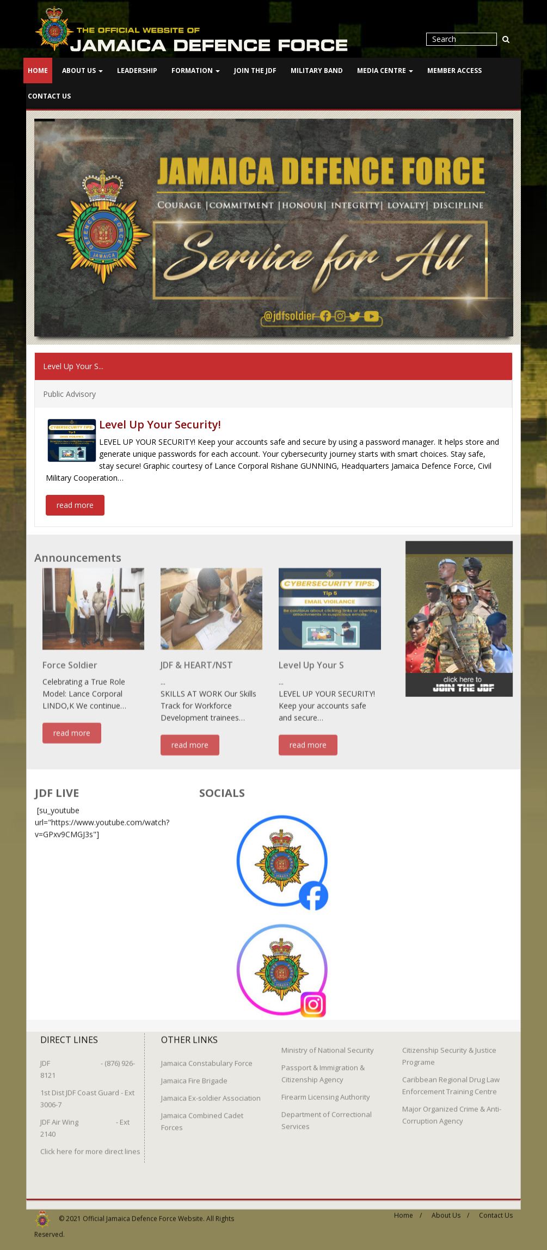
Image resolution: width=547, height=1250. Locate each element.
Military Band (317, 70)
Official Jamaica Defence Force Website (143, 1213)
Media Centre (385, 70)
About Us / (450, 1210)
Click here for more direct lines (90, 1146)
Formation (195, 70)
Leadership (137, 70)
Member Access (454, 70)
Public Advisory (69, 393)
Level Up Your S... (73, 365)
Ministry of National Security (327, 1045)
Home (38, 70)
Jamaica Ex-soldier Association (211, 1093)
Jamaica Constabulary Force (207, 1058)
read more (75, 504)
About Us (82, 70)
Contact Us (49, 96)
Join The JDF (255, 70)
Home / (408, 1210)
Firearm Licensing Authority (325, 1091)
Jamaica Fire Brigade (194, 1075)
